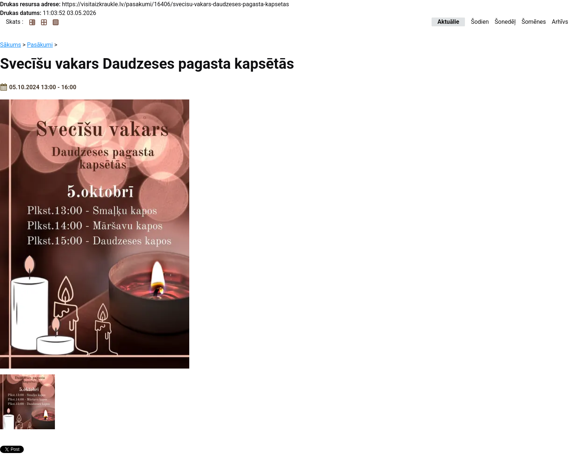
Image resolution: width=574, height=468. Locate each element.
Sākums (10, 44)
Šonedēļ (505, 21)
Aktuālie (448, 21)
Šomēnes (534, 21)
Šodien (480, 21)
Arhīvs (560, 21)
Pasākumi (40, 44)
